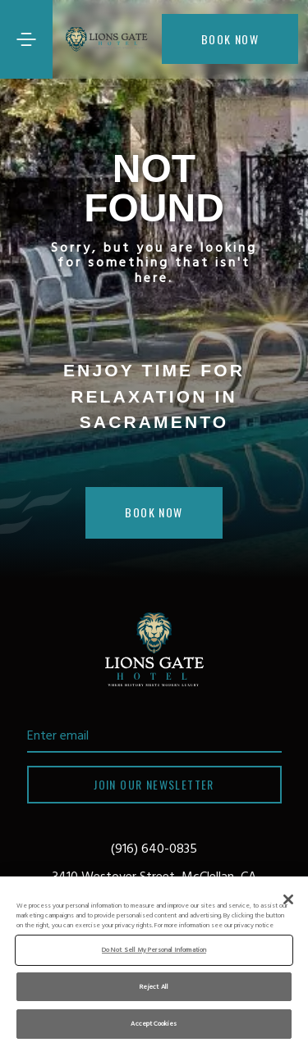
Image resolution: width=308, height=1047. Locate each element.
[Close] (288, 899)
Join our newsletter (154, 784)
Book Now (153, 512)
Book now (230, 39)
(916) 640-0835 (154, 849)
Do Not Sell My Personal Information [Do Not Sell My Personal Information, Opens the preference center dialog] (154, 950)
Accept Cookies (154, 1023)
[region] (154, 961)
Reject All (154, 986)
